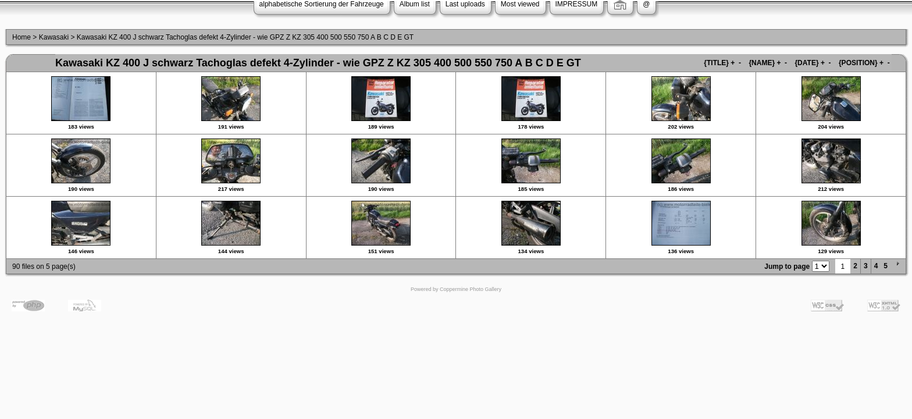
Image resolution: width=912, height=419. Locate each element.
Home (21, 37)
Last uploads (465, 4)
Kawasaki (54, 37)
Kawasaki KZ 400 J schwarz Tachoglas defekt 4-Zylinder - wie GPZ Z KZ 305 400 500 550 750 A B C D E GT (245, 37)
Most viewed (520, 4)
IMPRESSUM (576, 4)
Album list (415, 4)
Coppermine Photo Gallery (470, 289)
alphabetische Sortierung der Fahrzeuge (321, 4)
